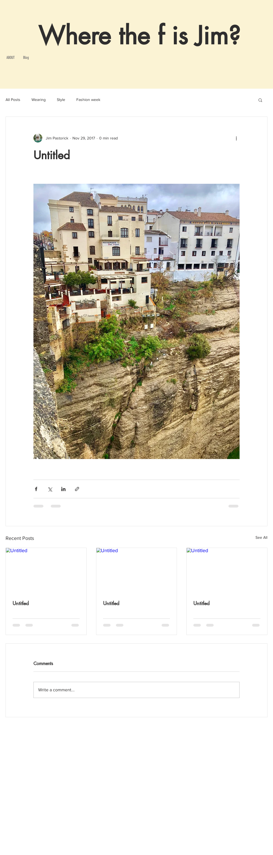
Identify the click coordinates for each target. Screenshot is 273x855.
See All (261, 537)
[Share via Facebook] (36, 489)
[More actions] (236, 138)
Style (61, 99)
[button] (260, 100)
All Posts (13, 99)
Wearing (38, 99)
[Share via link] (77, 489)
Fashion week (88, 99)
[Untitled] (46, 570)
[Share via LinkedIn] (63, 489)
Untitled (21, 603)
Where (74, 36)
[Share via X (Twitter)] (49, 489)
